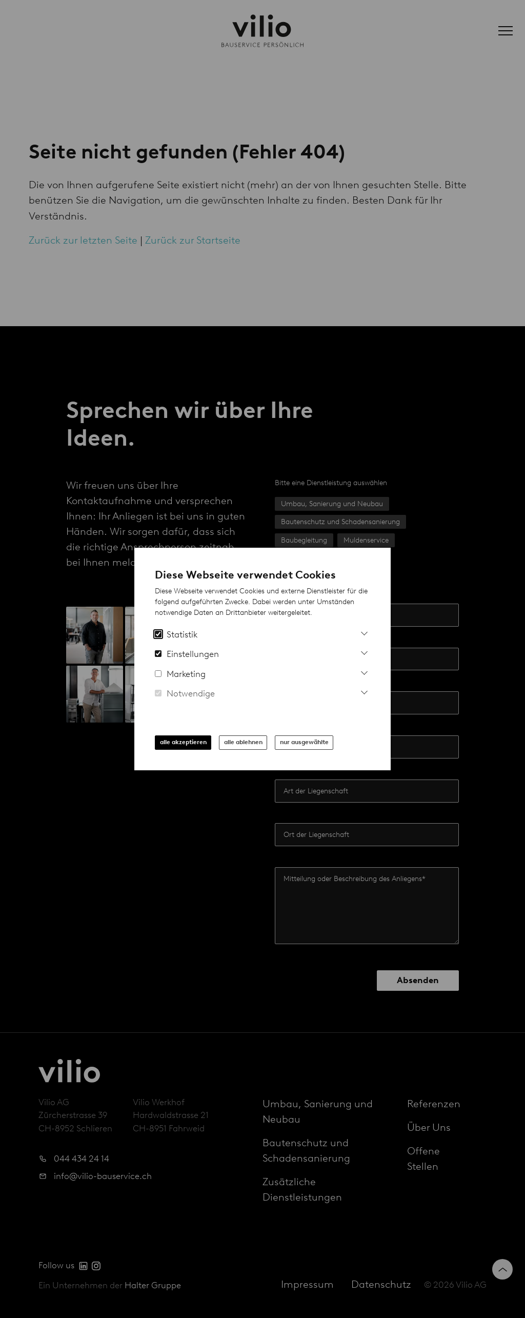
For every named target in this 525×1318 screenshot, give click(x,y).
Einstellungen (187, 654)
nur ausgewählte (304, 742)
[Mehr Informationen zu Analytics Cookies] (364, 632)
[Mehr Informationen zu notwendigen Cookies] (364, 691)
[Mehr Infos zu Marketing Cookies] (364, 671)
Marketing (180, 674)
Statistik (176, 634)
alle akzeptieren (183, 742)
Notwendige (185, 693)
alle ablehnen (243, 742)
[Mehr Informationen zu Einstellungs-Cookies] (364, 651)
